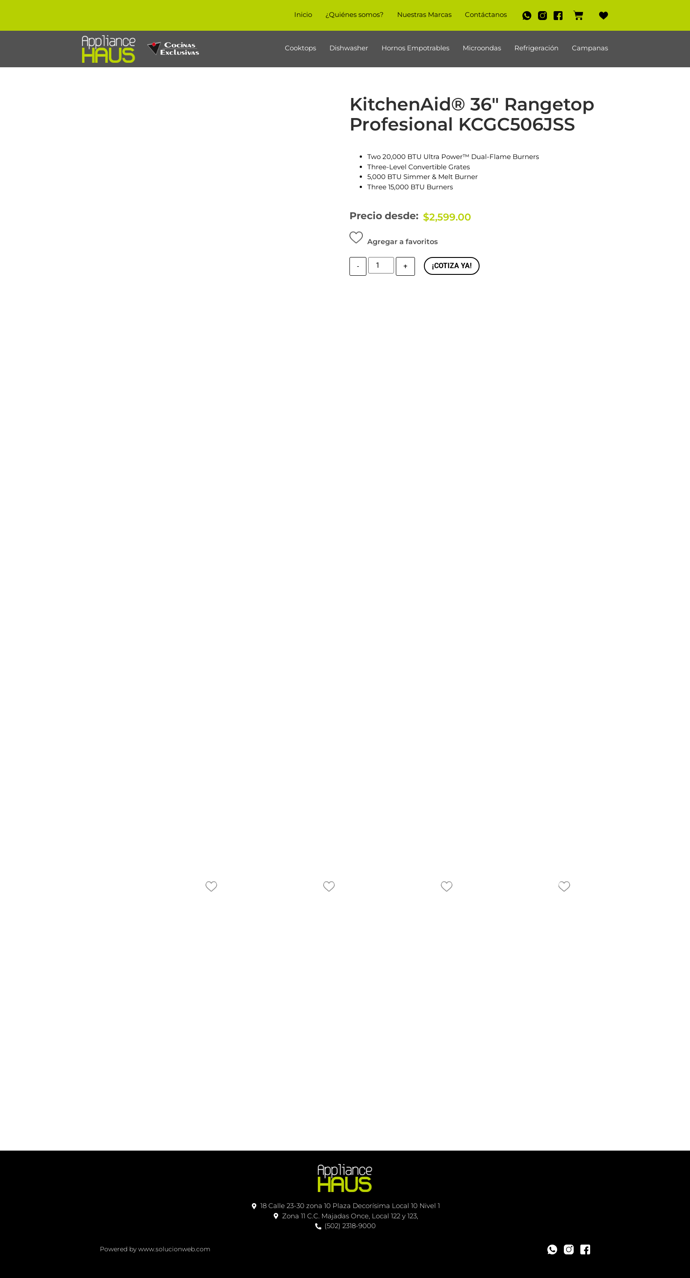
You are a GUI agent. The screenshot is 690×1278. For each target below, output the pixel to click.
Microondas (482, 48)
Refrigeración (536, 48)
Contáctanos (482, 14)
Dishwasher (348, 48)
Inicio (299, 14)
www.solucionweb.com (174, 1249)
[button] (393, 239)
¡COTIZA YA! (452, 265)
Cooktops (300, 48)
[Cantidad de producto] (381, 266)
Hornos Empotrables (415, 48)
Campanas (590, 48)
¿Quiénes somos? (350, 14)
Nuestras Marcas (420, 14)
